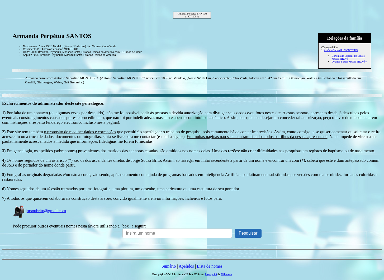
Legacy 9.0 (211, 274)
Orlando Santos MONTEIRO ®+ (349, 61)
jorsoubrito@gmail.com (39, 210)
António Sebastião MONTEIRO (341, 50)
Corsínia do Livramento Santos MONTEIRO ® (348, 57)
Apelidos (186, 266)
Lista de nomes (209, 266)
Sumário (169, 266)
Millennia (226, 274)
